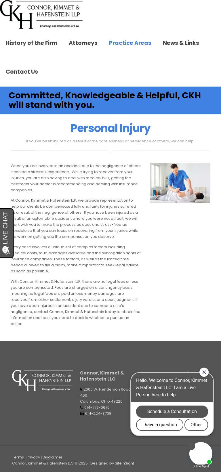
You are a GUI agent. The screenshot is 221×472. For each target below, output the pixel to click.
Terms (18, 457)
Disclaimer (52, 457)
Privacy (33, 457)
